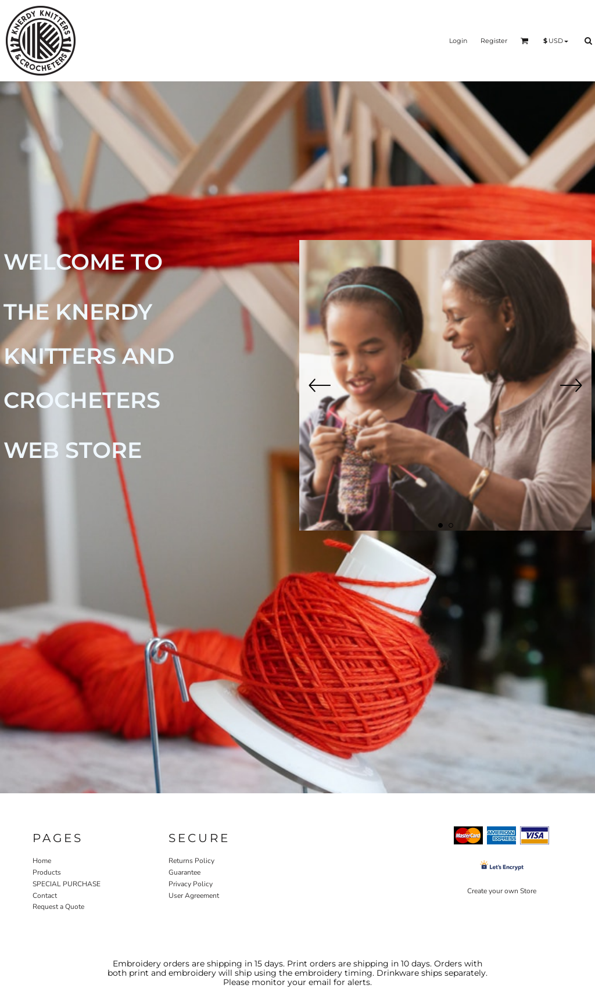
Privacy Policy (191, 884)
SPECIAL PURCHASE (67, 884)
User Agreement (194, 895)
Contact (45, 895)
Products (47, 872)
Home (42, 860)
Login (458, 41)
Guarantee (184, 872)
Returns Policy (191, 860)
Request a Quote (58, 906)
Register (494, 41)
